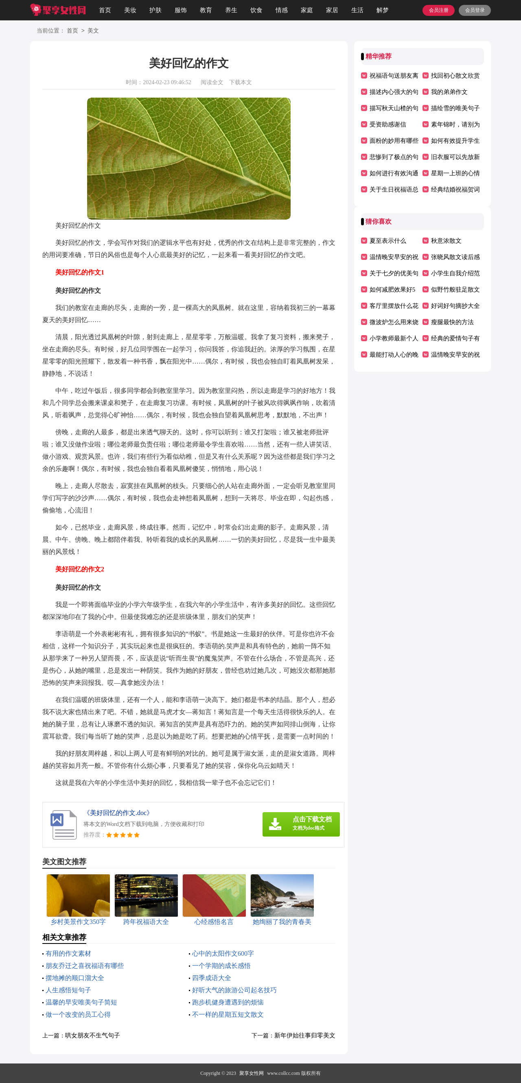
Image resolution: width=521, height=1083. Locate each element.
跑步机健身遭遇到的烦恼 (228, 1002)
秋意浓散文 (446, 241)
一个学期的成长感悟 (221, 965)
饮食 (256, 10)
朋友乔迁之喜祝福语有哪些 (85, 965)
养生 (231, 10)
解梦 (383, 10)
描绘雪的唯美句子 (455, 108)
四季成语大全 (211, 977)
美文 (93, 31)
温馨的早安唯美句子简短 (81, 1002)
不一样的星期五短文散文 (228, 1014)
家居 (332, 10)
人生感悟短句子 (68, 990)
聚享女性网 (251, 1073)
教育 (206, 10)
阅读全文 (212, 82)
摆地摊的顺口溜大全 (75, 977)
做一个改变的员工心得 (78, 1014)
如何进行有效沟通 (394, 173)
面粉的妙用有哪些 (394, 140)
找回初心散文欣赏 (455, 75)
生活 (357, 10)
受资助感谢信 (388, 124)
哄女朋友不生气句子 (92, 1035)
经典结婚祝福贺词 (455, 189)
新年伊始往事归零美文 (304, 1035)
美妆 (130, 10)
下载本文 (240, 82)
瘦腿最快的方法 (452, 322)
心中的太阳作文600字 (223, 953)
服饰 (181, 10)
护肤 (155, 10)
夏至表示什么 (388, 241)
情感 (282, 10)
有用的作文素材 (68, 953)
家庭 (307, 10)
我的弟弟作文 (449, 92)
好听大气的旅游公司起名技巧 (234, 990)
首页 (105, 10)
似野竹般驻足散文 (455, 289)
